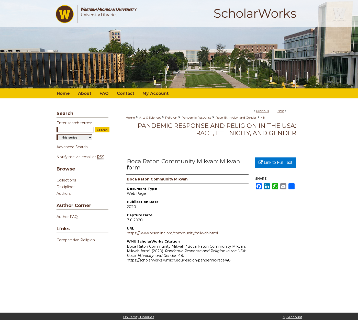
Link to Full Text (275, 162)
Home (130, 117)
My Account (292, 317)
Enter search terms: (74, 123)
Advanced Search (72, 147)
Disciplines (66, 187)
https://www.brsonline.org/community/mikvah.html (172, 233)
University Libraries (138, 317)
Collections (66, 180)
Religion (171, 117)
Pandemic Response (196, 117)
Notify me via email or (80, 157)
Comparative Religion (76, 240)
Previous (262, 111)
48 (263, 117)
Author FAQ (67, 216)
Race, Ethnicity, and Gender (236, 117)
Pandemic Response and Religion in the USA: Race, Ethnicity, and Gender (217, 129)
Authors (64, 193)
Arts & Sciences (150, 117)
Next (280, 111)
